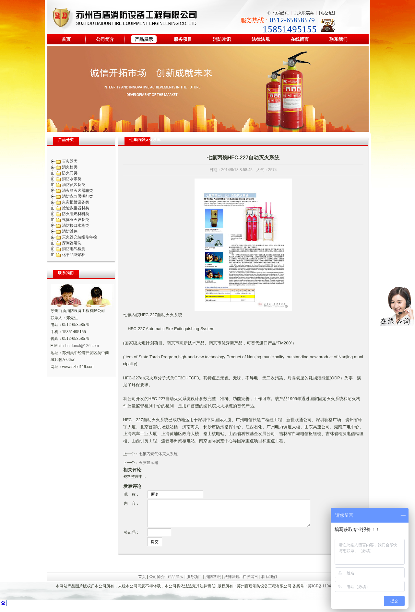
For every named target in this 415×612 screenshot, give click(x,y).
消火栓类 (69, 167)
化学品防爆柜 (73, 254)
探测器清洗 (71, 243)
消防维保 (69, 231)
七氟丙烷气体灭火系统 (158, 454)
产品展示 (144, 39)
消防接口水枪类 (75, 225)
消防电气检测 (73, 249)
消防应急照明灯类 (77, 196)
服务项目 (183, 39)
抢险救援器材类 (75, 208)
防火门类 (69, 173)
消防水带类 (71, 179)
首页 (66, 39)
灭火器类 (69, 161)
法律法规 (261, 39)
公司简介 (105, 39)
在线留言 (299, 39)
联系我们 (338, 39)
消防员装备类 (73, 184)
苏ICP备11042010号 (325, 591)
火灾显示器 (148, 462)
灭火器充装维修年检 (79, 237)
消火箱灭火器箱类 (77, 190)
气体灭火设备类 (75, 219)
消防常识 (222, 39)
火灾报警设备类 (75, 202)
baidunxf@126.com (82, 345)
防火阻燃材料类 (75, 214)
